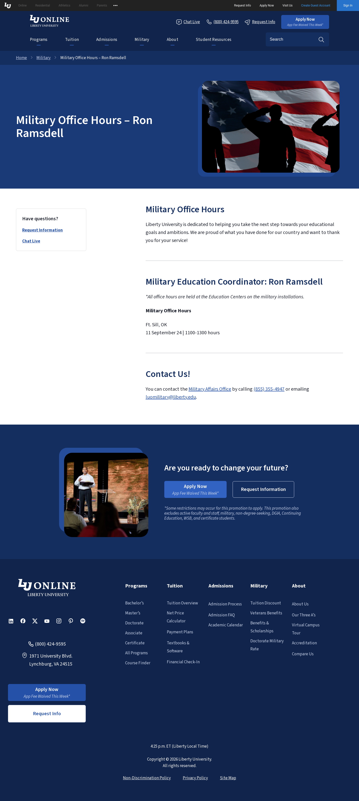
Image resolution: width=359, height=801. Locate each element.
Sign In (347, 5)
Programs (38, 40)
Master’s (132, 613)
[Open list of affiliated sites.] (115, 5)
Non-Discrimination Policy (147, 778)
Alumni (83, 5)
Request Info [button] (47, 713)
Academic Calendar (225, 625)
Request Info (242, 5)
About (172, 40)
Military (142, 40)
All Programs (136, 653)
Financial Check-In (183, 662)
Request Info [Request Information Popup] (260, 22)
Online (22, 5)
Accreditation (304, 643)
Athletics (64, 5)
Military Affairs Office (209, 389)
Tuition (72, 40)
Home (21, 58)
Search (321, 39)
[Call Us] (222, 22)
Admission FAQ (221, 615)
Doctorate (134, 623)
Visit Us (287, 5)
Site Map (228, 778)
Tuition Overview (182, 603)
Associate (133, 633)
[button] (305, 22)
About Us (300, 604)
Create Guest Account (315, 5)
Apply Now (267, 5)
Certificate (135, 643)
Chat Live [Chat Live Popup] (188, 22)
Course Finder (137, 663)
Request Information (42, 230)
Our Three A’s (304, 615)
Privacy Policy (195, 778)
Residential (42, 5)
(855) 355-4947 (269, 389)
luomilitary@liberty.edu (171, 397)
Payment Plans (180, 632)
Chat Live (31, 241)
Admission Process (225, 604)
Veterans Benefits (266, 613)
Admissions (106, 40)
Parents (102, 5)
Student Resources (213, 40)
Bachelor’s (134, 603)
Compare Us (303, 654)
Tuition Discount (265, 603)
